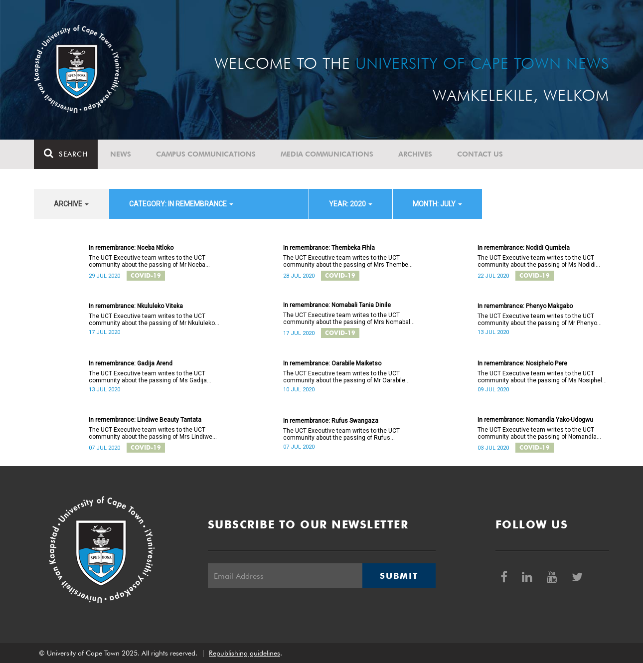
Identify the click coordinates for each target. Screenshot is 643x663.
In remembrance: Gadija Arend (130, 363)
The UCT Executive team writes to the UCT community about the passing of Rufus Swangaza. (341, 434)
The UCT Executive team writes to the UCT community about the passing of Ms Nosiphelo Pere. (542, 377)
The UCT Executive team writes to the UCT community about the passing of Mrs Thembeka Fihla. (349, 261)
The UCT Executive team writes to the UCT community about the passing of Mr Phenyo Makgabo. (537, 320)
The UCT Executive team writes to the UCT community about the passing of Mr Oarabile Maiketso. (344, 377)
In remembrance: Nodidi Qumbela (524, 247)
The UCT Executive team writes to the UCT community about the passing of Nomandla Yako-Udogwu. (537, 433)
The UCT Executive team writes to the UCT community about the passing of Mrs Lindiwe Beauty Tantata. (150, 433)
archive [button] (71, 204)
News (120, 154)
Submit (399, 576)
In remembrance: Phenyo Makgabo (525, 306)
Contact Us (480, 154)
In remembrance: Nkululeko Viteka (136, 306)
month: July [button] (437, 204)
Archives (415, 154)
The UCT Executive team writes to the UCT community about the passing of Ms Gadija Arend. (148, 377)
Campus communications (206, 154)
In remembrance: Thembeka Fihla (329, 247)
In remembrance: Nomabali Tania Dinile (337, 305)
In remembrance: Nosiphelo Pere (522, 363)
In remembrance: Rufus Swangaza (330, 420)
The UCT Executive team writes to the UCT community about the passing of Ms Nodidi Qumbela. (537, 261)
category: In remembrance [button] (181, 204)
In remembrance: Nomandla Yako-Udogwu (535, 419)
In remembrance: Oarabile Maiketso (332, 363)
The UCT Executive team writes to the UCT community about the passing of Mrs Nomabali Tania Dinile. (347, 319)
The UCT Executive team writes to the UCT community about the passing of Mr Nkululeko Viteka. (152, 320)
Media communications (327, 154)
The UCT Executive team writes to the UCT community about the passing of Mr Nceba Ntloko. (147, 261)
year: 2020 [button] (350, 204)
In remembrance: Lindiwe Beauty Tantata (145, 419)
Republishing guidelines (244, 653)
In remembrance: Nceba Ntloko (131, 247)
